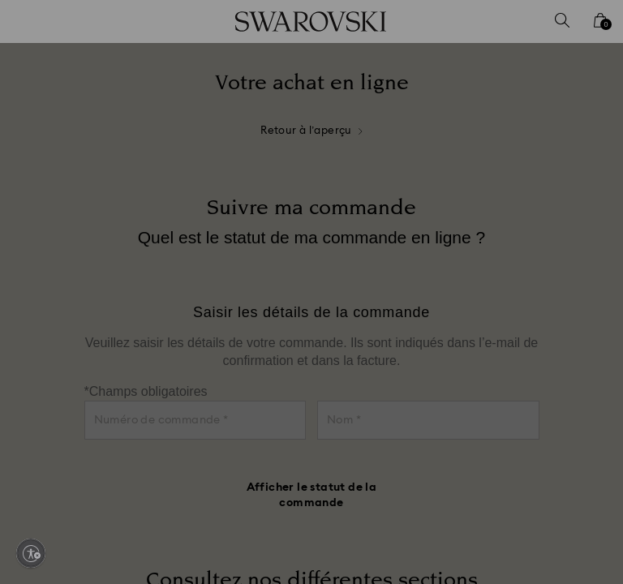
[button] (578, 190)
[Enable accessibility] (30, 553)
